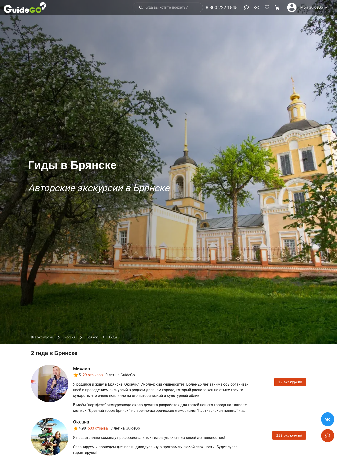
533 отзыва (98, 428)
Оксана (81, 421)
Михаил (81, 368)
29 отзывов (93, 375)
